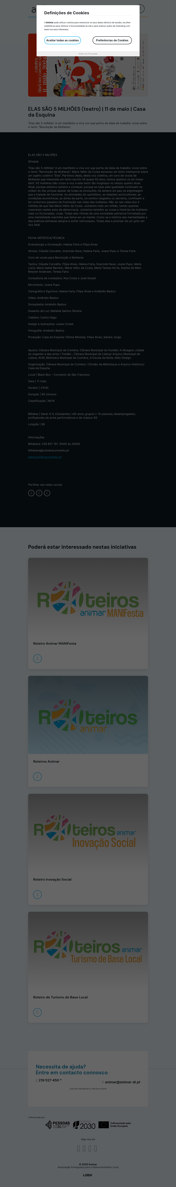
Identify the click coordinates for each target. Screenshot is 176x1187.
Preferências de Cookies (112, 40)
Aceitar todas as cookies (62, 40)
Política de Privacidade (88, 54)
